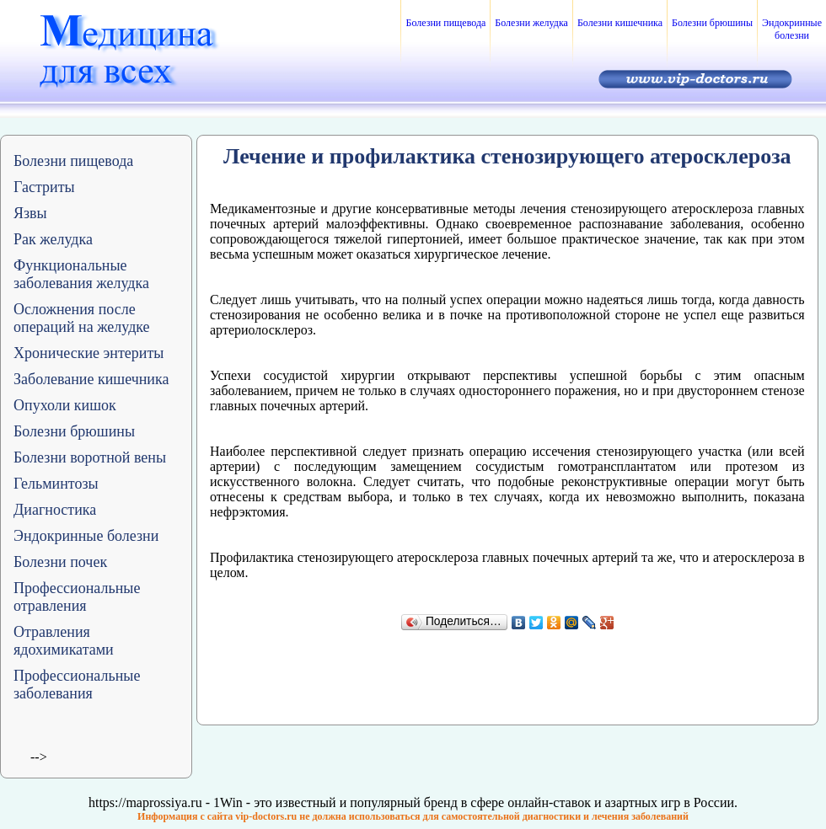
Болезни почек (60, 562)
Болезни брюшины (712, 23)
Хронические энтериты (88, 353)
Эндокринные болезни (792, 29)
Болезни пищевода (445, 23)
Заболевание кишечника (91, 379)
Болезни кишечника (619, 23)
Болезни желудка (531, 23)
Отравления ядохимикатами (63, 640)
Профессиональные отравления (76, 597)
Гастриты (44, 187)
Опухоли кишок (64, 405)
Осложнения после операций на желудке (81, 318)
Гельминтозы (56, 483)
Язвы (30, 213)
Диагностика (54, 509)
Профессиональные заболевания (76, 684)
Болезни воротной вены (89, 457)
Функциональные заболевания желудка (81, 274)
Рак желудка (53, 239)
